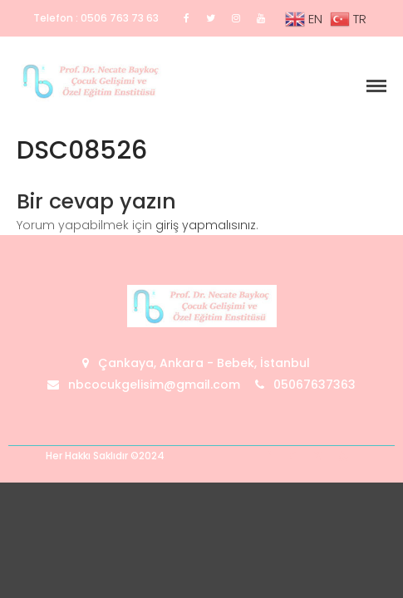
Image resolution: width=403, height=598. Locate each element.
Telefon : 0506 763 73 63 (96, 18)
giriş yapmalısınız (205, 225)
